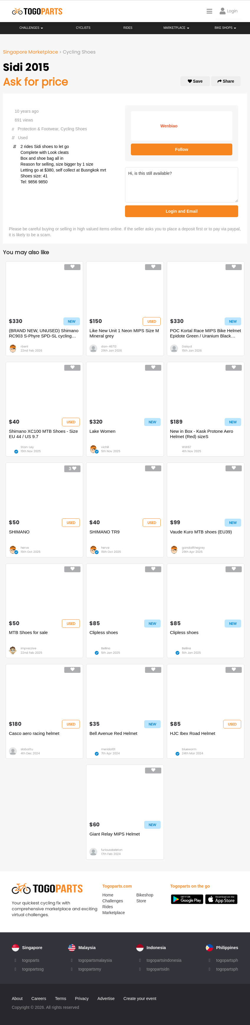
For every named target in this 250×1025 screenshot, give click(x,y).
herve (25, 547)
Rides (127, 27)
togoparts (30, 960)
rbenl (24, 346)
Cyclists (83, 27)
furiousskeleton (111, 850)
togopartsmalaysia (95, 960)
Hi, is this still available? (181, 184)
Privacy (82, 998)
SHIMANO (19, 531)
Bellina (105, 648)
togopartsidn (158, 969)
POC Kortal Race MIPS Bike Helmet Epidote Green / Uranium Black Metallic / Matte (205, 333)
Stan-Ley (27, 447)
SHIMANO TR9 (104, 531)
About (17, 998)
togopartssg (33, 969)
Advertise (105, 998)
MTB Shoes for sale (28, 632)
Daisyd (187, 346)
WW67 (186, 447)
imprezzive (28, 648)
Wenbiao (168, 126)
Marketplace (113, 912)
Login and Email (182, 211)
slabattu (27, 749)
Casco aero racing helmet (34, 733)
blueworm (189, 749)
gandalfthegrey (193, 547)
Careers (39, 998)
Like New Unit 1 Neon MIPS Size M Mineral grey (124, 333)
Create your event (140, 998)
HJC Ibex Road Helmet (192, 733)
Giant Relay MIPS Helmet (114, 833)
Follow (181, 149)
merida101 (108, 749)
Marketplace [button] (176, 27)
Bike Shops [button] (225, 27)
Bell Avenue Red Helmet (113, 733)
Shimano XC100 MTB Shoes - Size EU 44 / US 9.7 (43, 434)
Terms (60, 998)
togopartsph (227, 960)
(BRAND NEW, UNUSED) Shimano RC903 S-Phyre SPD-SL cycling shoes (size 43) (43, 333)
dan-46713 (108, 346)
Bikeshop (144, 895)
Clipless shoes (103, 632)
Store (141, 900)
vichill (105, 447)
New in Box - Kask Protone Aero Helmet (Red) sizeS (201, 434)
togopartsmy (89, 969)
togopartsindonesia (164, 960)
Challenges (31, 27)
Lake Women (102, 431)
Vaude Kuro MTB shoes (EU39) (201, 531)
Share (226, 81)
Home (107, 895)
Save (195, 81)
